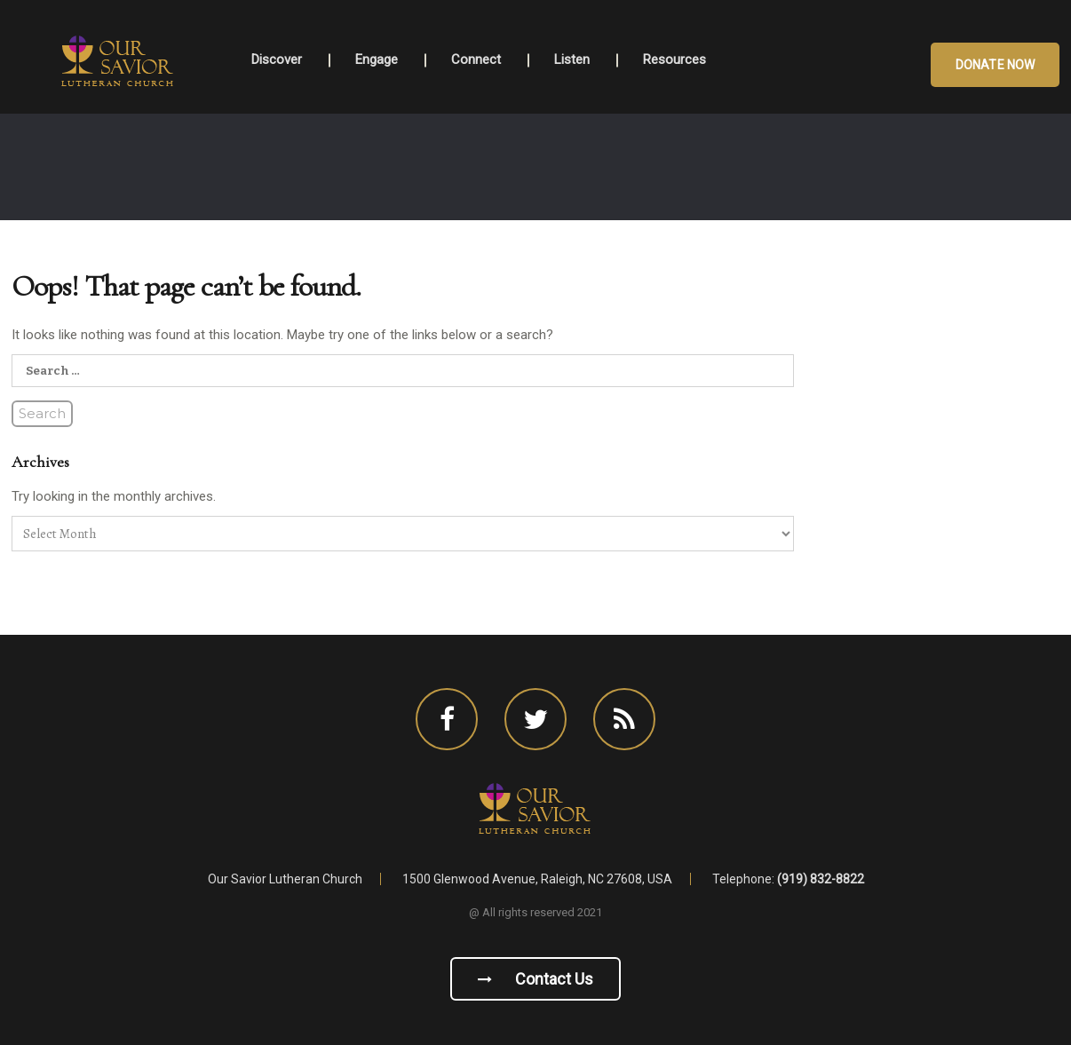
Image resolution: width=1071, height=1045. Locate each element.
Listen (572, 59)
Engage (376, 59)
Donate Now (995, 65)
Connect (476, 59)
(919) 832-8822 (820, 879)
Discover (276, 59)
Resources (674, 59)
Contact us (535, 979)
